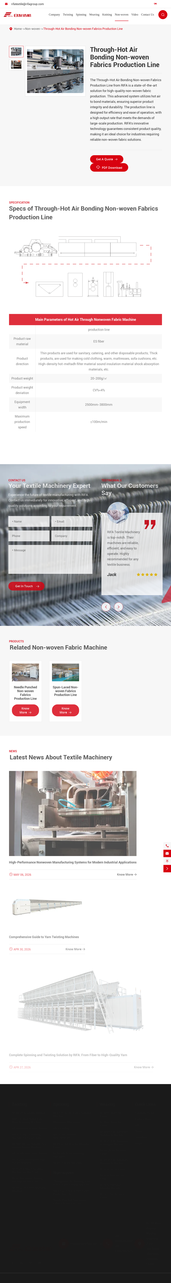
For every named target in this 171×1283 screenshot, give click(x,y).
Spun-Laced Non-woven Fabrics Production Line (65, 693)
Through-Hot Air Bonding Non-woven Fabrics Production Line (83, 29)
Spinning (81, 14)
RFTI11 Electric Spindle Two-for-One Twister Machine (29, 1145)
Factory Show (143, 1118)
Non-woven (122, 14)
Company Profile (145, 1112)
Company (54, 14)
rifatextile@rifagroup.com (27, 4)
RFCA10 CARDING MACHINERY (65, 1136)
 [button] (121, 607)
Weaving (94, 14)
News (138, 1131)
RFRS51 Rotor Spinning (67, 1162)
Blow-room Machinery (66, 1122)
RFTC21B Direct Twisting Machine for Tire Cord (27, 1180)
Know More (25, 713)
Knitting (107, 14)
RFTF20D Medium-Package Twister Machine (28, 1161)
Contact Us (147, 14)
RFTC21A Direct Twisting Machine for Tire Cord (27, 1170)
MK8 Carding (61, 1128)
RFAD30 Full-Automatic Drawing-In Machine (114, 1161)
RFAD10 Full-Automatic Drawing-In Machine (114, 1133)
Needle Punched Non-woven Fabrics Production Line (25, 695)
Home (18, 29)
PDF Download (109, 167)
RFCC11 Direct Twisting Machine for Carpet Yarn (26, 1136)
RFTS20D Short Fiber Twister (29, 1153)
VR (137, 1125)
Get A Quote (106, 159)
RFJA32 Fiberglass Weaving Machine (111, 1186)
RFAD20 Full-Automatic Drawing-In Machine (114, 1142)
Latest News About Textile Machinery (64, 757)
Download (141, 1137)
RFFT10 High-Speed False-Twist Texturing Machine (28, 1120)
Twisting (68, 14)
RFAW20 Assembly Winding (29, 1112)
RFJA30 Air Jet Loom (112, 1169)
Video (134, 14)
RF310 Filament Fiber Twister (29, 1128)
